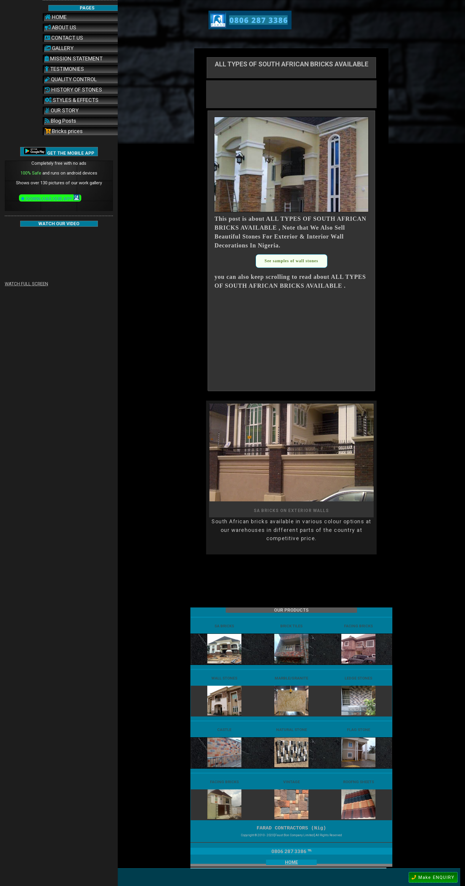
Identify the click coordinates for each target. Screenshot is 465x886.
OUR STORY (62, 110)
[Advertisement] (291, 93)
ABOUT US (60, 27)
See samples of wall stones (291, 261)
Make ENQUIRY (433, 877)
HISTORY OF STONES (73, 90)
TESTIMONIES (64, 69)
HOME (56, 17)
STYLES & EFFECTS (71, 100)
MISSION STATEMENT (74, 58)
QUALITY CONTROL (71, 79)
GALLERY (59, 48)
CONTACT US (64, 38)
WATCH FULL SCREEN (26, 284)
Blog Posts (60, 121)
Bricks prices (64, 131)
